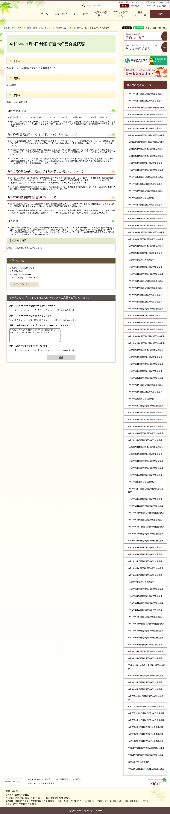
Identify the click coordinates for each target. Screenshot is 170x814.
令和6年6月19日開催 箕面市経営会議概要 (145, 281)
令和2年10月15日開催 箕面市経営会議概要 (146, 624)
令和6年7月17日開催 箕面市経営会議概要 (145, 274)
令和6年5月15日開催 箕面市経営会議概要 (145, 288)
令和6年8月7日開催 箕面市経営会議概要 (145, 267)
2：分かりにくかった (44, 310)
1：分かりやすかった (21, 310)
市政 (160, 14)
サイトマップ (137, 2)
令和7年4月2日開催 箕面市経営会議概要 (145, 205)
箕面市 (7, 28)
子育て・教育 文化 (120, 14)
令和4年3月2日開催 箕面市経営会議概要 (145, 499)
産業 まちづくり (140, 14)
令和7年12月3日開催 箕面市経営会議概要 (145, 121)
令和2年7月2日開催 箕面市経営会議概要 (145, 644)
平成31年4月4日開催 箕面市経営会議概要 (145, 755)
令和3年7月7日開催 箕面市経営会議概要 (145, 554)
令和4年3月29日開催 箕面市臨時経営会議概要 (145, 490)
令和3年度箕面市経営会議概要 (141, 482)
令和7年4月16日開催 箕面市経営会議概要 (145, 191)
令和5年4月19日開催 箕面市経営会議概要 (145, 385)
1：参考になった (19, 320)
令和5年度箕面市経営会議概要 (141, 260)
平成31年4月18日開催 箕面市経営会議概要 (146, 748)
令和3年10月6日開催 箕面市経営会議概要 (145, 534)
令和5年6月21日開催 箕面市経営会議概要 (145, 378)
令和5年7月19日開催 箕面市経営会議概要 (145, 364)
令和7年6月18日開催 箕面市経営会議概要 (145, 170)
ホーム (44, 14)
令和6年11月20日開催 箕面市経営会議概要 (146, 232)
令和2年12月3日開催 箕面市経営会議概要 (145, 617)
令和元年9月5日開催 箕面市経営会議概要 (145, 727)
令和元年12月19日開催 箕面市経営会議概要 (145, 698)
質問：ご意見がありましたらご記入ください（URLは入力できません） (40, 325)
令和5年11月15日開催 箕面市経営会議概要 (146, 336)
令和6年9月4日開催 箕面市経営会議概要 (145, 253)
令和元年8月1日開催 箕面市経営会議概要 (145, 734)
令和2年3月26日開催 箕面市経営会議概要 (145, 675)
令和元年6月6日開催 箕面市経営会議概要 (145, 741)
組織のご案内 (124, 2)
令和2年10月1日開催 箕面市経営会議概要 (145, 631)
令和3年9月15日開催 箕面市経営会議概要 (145, 540)
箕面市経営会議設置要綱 (138, 762)
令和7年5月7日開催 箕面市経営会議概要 (145, 184)
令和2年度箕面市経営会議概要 (141, 582)
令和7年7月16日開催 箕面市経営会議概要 (145, 156)
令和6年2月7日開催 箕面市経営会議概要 (145, 315)
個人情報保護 (62, 779)
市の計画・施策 (24, 28)
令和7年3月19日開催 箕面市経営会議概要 (145, 218)
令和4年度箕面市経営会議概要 (141, 399)
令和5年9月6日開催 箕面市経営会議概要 (145, 357)
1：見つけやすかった (21, 350)
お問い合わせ (151, 2)
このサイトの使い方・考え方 (38, 779)
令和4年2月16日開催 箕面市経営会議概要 (145, 506)
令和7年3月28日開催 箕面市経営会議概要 (145, 211)
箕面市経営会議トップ (62, 28)
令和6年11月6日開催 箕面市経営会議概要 (145, 239)
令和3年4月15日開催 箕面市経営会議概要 (145, 568)
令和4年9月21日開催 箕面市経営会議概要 (145, 433)
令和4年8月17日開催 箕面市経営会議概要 (145, 447)
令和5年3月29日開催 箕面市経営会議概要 (145, 406)
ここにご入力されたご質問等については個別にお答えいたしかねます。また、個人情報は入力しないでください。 (34, 335)
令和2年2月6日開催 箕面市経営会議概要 (145, 689)
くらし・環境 (80, 14)
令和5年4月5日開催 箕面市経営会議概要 (145, 392)
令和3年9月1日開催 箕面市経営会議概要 (145, 547)
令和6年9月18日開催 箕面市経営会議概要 (145, 246)
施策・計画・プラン (41, 28)
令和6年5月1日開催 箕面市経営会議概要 (145, 295)
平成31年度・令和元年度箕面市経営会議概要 (146, 667)
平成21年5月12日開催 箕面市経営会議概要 (146, 769)
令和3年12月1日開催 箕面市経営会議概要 (145, 520)
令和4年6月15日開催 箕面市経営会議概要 (145, 461)
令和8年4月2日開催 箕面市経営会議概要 (145, 101)
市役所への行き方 (12, 781)
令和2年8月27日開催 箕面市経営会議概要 (145, 637)
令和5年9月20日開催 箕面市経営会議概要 (145, 350)
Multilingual (164, 2)
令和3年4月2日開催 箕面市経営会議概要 (145, 575)
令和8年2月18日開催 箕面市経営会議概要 (145, 114)
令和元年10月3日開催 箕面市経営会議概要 (146, 713)
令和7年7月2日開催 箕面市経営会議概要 (145, 163)
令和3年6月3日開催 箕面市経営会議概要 (145, 561)
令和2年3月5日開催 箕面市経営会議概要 (145, 682)
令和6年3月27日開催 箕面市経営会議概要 (145, 309)
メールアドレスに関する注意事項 (40, 783)
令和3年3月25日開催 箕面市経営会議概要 (145, 589)
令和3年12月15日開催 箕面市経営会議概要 (146, 513)
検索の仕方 (135, 6)
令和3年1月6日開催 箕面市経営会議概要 (145, 610)
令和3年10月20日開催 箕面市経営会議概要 (146, 527)
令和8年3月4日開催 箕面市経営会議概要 (145, 128)
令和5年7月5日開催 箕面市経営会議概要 (145, 371)
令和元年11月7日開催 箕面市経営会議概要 (146, 706)
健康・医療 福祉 (100, 14)
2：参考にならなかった (41, 320)
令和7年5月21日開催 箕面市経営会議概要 (145, 177)
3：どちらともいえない (68, 310)
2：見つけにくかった (44, 350)
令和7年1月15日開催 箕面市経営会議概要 (145, 225)
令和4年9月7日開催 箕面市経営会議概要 (145, 440)
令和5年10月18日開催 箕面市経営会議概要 (146, 343)
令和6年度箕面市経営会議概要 (141, 198)
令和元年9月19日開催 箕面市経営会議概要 (146, 720)
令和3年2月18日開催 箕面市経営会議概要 (145, 603)
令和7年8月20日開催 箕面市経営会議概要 (145, 149)
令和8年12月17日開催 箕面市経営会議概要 (146, 107)
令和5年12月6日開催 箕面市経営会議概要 (145, 329)
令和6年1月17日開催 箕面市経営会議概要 (145, 322)
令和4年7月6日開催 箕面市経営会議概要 (145, 454)
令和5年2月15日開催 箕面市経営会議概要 (145, 419)
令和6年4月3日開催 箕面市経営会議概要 (145, 302)
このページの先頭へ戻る (155, 783)
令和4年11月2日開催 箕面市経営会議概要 (145, 426)
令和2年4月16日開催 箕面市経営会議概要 (145, 651)
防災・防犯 (61, 14)
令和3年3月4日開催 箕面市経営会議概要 (145, 596)
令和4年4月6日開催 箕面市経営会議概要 (145, 475)
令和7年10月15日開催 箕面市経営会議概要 (146, 142)
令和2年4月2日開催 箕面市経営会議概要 (145, 658)
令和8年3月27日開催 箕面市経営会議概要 (145, 94)
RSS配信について (80, 779)
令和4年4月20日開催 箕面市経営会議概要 (145, 468)
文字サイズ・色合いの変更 (156, 6)
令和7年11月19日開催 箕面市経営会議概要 (146, 135)
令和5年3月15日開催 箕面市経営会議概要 (145, 412)
